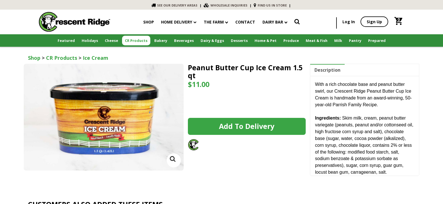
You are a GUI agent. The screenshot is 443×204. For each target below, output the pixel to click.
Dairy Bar (274, 22)
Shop (34, 57)
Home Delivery (176, 22)
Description (327, 70)
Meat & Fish (316, 40)
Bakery (160, 40)
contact (245, 22)
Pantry (355, 40)
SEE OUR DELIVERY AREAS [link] (174, 5)
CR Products (136, 40)
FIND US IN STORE (270, 5)
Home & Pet (266, 40)
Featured (66, 40)
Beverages (184, 40)
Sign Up (374, 21)
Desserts (239, 40)
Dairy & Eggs (212, 40)
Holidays (90, 40)
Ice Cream (95, 57)
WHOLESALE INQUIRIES (225, 5)
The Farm (216, 22)
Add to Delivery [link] (246, 126)
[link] (297, 22)
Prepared (377, 40)
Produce (291, 40)
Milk (338, 40)
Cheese (111, 40)
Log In (348, 21)
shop (148, 22)
